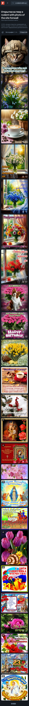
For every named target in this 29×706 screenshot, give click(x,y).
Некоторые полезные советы (9, 20)
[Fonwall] (2, 4)
